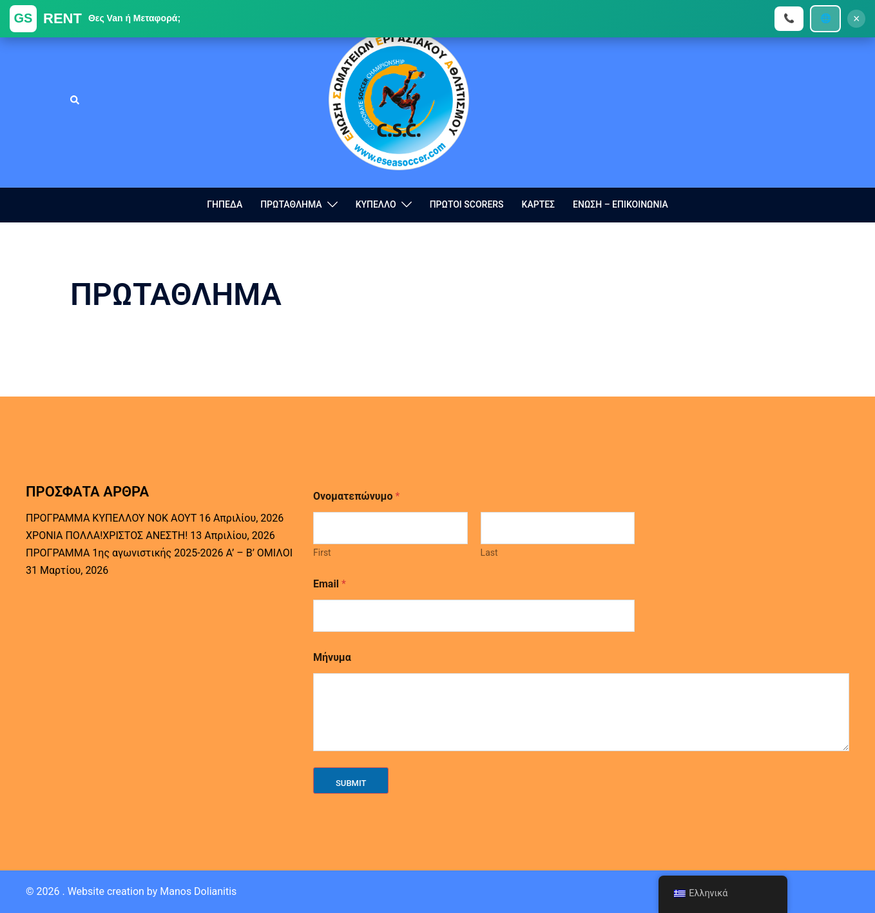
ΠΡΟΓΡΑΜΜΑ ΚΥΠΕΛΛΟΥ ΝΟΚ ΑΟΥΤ (111, 518)
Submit (351, 783)
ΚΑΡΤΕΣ (538, 204)
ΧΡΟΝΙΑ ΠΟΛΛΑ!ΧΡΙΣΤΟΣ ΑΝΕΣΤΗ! (107, 535)
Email (329, 584)
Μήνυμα (332, 657)
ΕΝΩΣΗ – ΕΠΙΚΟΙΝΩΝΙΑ (620, 204)
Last (489, 552)
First (322, 552)
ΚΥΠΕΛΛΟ (376, 204)
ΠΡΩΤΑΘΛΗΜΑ (291, 204)
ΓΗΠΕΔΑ (224, 204)
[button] (75, 100)
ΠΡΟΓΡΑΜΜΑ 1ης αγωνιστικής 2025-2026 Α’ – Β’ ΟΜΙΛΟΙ (159, 553)
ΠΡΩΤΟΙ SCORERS (467, 204)
